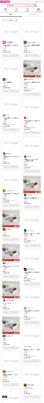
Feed (5, 9)
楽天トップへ (39, 1)
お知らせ (27, 9)
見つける (16, 9)
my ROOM (38, 9)
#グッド (28, 46)
